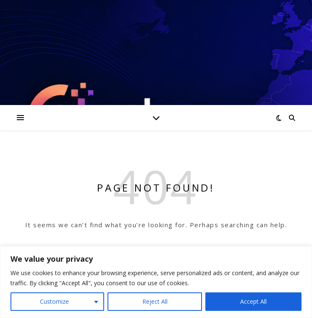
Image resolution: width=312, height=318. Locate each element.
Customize (54, 301)
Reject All (155, 301)
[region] (156, 282)
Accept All (253, 301)
